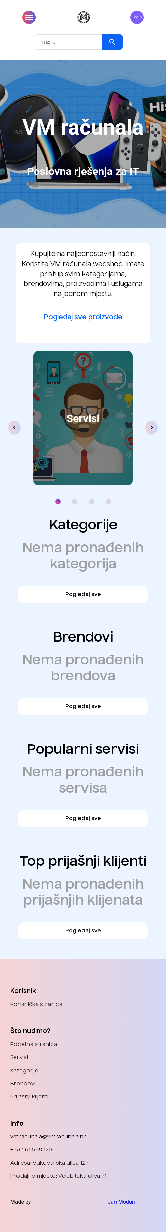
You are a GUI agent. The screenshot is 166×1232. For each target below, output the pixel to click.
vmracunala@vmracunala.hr (48, 1137)
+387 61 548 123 (31, 1150)
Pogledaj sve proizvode (83, 317)
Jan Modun (121, 1202)
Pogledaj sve (83, 594)
